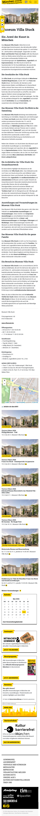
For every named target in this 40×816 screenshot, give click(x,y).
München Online (12, 811)
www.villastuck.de (8, 323)
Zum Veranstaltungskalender (13, 622)
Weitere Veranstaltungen (10, 591)
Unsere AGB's (9, 777)
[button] (26, 2)
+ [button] (4, 380)
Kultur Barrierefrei (12, 742)
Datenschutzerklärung (15, 699)
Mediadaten (9, 767)
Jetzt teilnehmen (11, 650)
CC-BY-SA (35, 402)
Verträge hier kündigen (14, 764)
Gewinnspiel (9, 759)
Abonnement (9, 762)
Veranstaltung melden (14, 772)
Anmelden (8, 707)
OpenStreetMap (20, 402)
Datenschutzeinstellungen (16, 780)
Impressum (8, 770)
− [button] (4, 384)
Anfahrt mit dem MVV (10, 406)
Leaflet (7, 402)
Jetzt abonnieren (11, 678)
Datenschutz (9, 775)
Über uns (7, 782)
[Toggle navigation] (35, 2)
